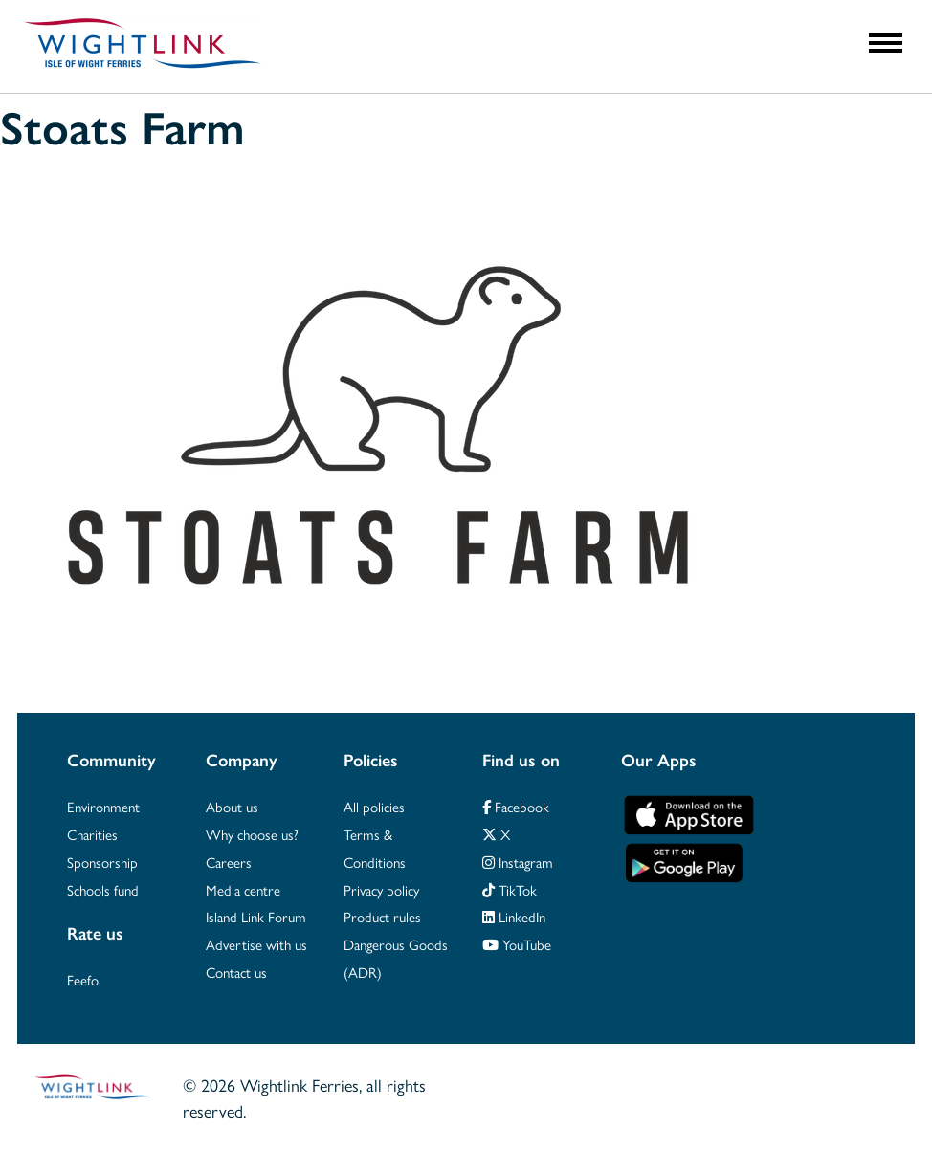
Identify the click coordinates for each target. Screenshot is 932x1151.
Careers (229, 862)
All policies (374, 806)
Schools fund (103, 889)
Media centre (243, 889)
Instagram (517, 862)
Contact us (236, 972)
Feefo (83, 979)
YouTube (516, 944)
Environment (103, 806)
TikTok (509, 889)
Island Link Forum (256, 916)
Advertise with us (256, 944)
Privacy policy (381, 889)
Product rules (382, 916)
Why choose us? (252, 834)
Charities (92, 834)
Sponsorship (102, 862)
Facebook (515, 806)
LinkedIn (513, 916)
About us (232, 806)
